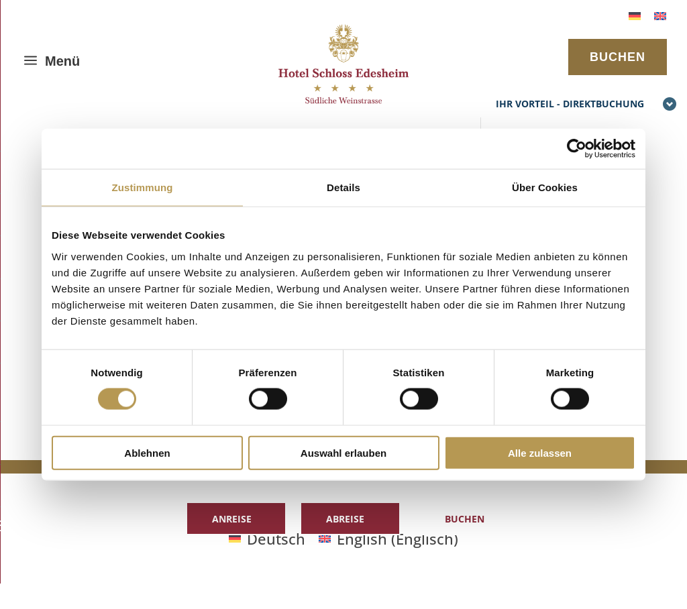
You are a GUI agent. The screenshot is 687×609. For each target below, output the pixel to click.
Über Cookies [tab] (545, 187)
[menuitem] (634, 14)
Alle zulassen (540, 452)
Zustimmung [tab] (142, 187)
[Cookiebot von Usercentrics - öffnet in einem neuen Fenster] (576, 149)
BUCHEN (617, 57)
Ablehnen (147, 452)
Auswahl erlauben (343, 452)
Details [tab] (343, 187)
